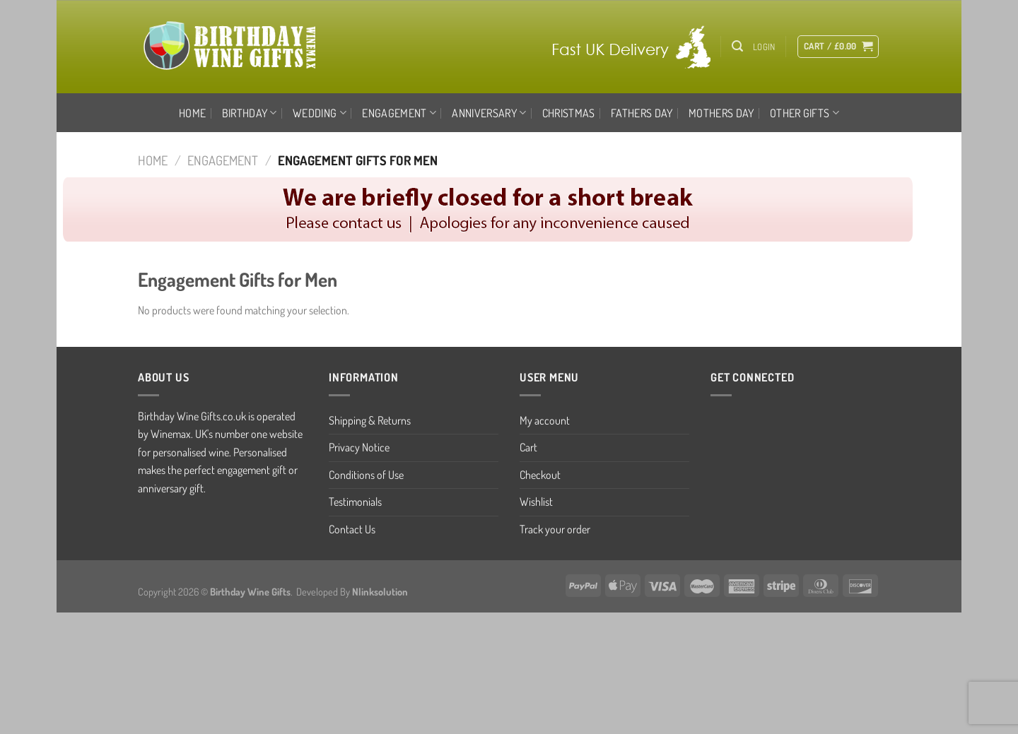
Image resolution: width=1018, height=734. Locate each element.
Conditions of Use (366, 475)
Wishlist (536, 502)
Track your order (555, 529)
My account (545, 420)
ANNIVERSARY (489, 113)
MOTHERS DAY (721, 113)
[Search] (737, 46)
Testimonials (355, 502)
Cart (528, 447)
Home (192, 113)
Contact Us (352, 529)
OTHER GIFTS (804, 113)
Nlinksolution (380, 591)
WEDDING (319, 113)
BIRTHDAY (249, 113)
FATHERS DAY (642, 113)
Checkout (540, 475)
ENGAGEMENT (399, 113)
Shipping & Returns (370, 420)
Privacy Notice (359, 447)
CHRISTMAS (568, 113)
